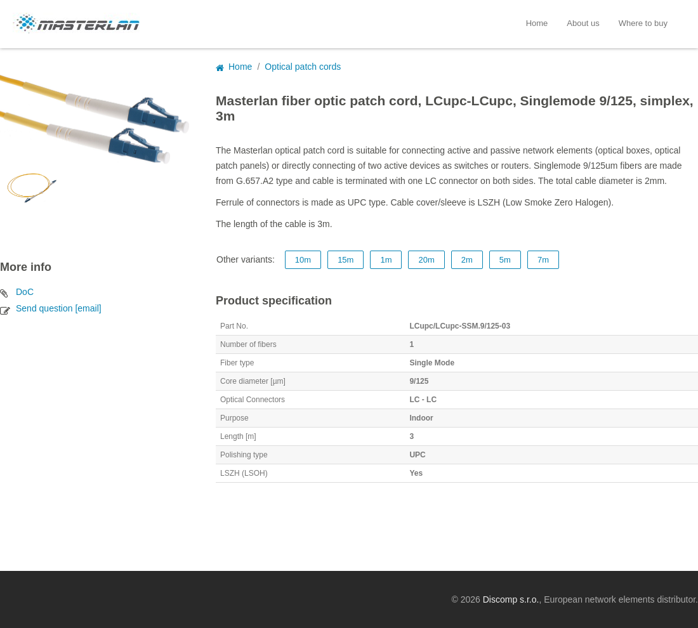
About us (583, 23)
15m (345, 260)
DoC (25, 292)
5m (505, 260)
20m (426, 260)
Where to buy (643, 23)
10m (303, 260)
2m (467, 260)
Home (537, 23)
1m (386, 260)
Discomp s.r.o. (511, 599)
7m (543, 260)
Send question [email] (59, 308)
